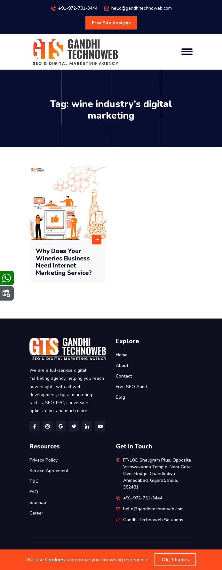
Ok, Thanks (175, 559)
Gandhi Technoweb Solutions (153, 520)
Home (122, 355)
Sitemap (37, 502)
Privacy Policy (43, 460)
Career (36, 513)
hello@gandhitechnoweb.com (141, 8)
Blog (120, 397)
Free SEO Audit (131, 387)
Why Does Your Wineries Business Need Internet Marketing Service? (64, 262)
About (122, 365)
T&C (33, 481)
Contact (124, 376)
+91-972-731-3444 (78, 8)
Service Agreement (48, 471)
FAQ (33, 492)
